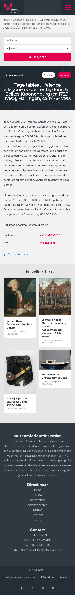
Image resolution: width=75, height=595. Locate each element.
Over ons (37, 515)
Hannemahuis (48, 242)
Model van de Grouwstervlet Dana (54, 376)
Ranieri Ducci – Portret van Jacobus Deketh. (19, 324)
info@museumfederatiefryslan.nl (41, 549)
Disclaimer (48, 577)
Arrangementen (37, 504)
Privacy (64, 577)
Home (6, 19)
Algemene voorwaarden (21, 577)
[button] (68, 7)
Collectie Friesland (24, 19)
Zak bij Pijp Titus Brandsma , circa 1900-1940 (16, 402)
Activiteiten (37, 499)
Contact (37, 520)
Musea (37, 494)
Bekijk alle (37, 57)
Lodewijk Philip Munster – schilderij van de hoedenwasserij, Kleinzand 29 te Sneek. (54, 328)
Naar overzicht (15, 75)
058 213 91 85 (40, 544)
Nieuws (37, 510)
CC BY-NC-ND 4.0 (51, 235)
